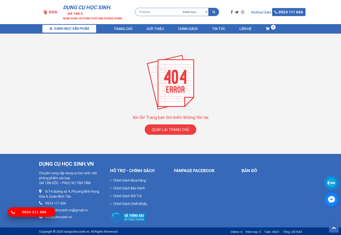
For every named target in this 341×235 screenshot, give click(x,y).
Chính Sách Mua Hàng (129, 180)
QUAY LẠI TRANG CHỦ (170, 129)
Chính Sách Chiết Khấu (130, 204)
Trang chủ (123, 29)
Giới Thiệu (155, 29)
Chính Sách (188, 29)
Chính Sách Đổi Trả (127, 196)
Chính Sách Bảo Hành (129, 188)
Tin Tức (218, 29)
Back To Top (334, 228)
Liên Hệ (245, 29)
